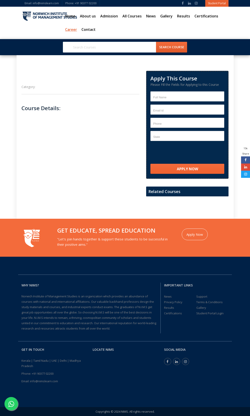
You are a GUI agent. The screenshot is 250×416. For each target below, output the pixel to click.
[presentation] (184, 153)
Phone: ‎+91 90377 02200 (80, 3)
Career (71, 29)
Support (201, 296)
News (151, 16)
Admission (109, 16)
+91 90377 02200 (42, 374)
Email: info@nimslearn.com (42, 3)
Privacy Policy (173, 302)
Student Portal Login (210, 313)
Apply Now (194, 234)
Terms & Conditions (209, 302)
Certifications (206, 16)
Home (70, 16)
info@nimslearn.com (44, 381)
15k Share (245, 151)
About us (88, 16)
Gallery (166, 16)
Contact (88, 29)
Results (183, 16)
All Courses (132, 16)
